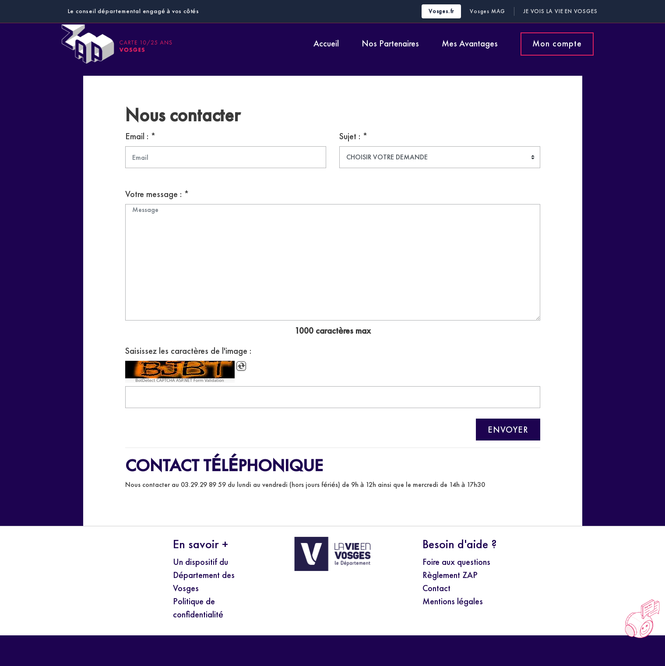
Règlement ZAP (450, 575)
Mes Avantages (470, 43)
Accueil (326, 43)
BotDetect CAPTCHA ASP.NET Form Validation (179, 380)
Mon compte (557, 43)
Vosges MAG (487, 11)
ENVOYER (508, 429)
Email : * (140, 136)
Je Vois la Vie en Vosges (560, 11)
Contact (436, 588)
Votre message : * (157, 194)
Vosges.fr (441, 11)
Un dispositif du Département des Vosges (204, 575)
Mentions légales (452, 601)
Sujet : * (353, 136)
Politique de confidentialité (198, 608)
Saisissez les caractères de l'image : (188, 350)
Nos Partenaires (390, 43)
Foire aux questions (456, 561)
